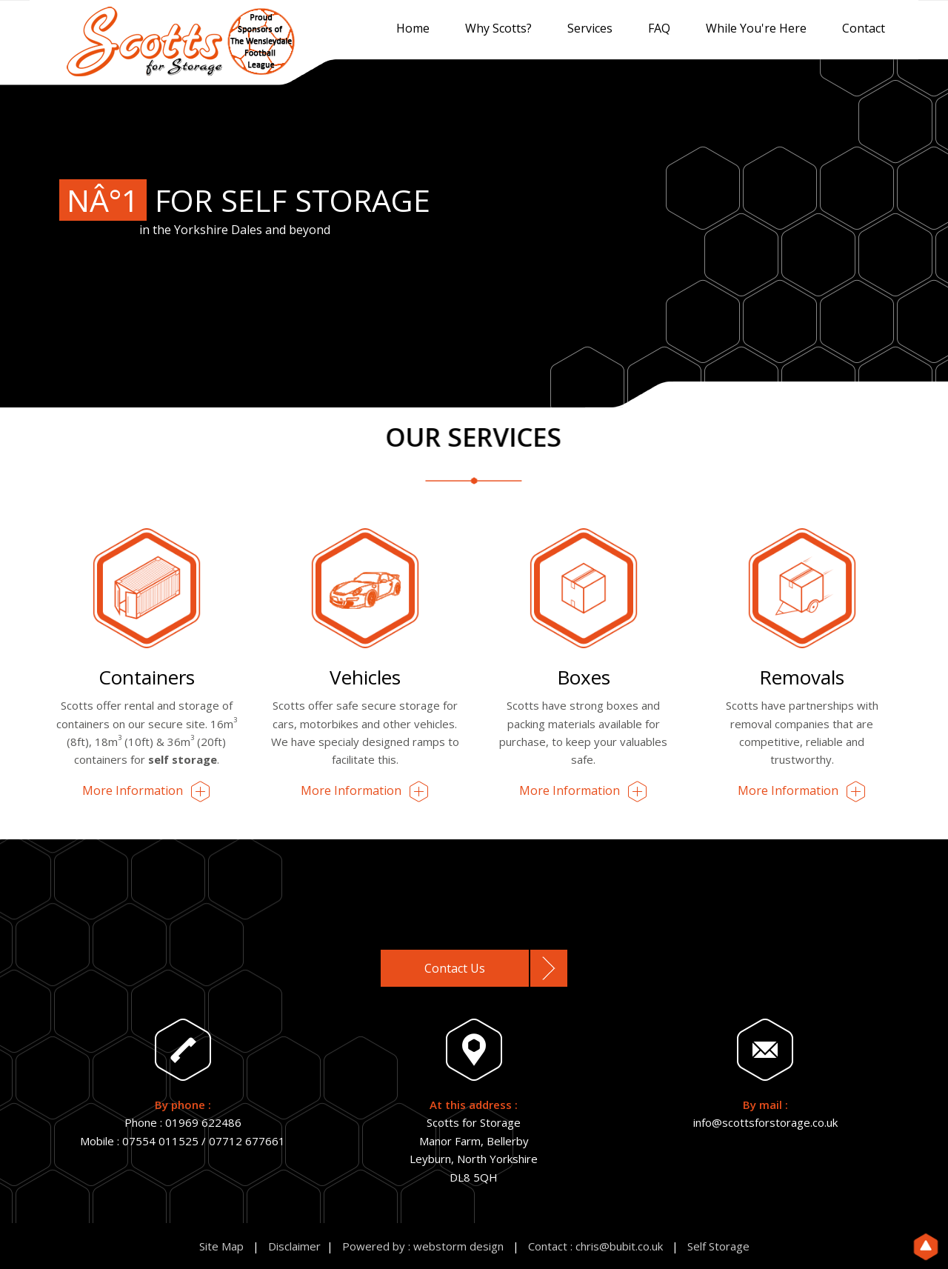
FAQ (659, 28)
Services (589, 28)
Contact (863, 28)
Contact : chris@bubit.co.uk (595, 1246)
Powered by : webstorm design (423, 1246)
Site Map (221, 1246)
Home (413, 28)
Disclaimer (294, 1246)
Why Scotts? (498, 28)
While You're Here (756, 28)
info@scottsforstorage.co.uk (765, 1122)
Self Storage (718, 1246)
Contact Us (454, 968)
